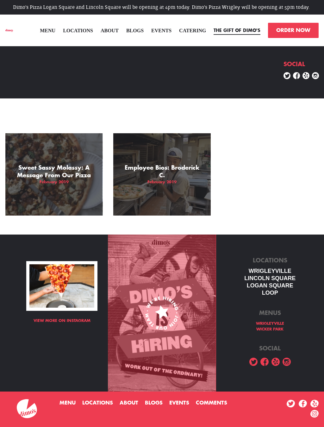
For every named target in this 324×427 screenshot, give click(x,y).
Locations (78, 30)
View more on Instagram (62, 321)
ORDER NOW (293, 30)
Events (161, 30)
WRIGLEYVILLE (270, 271)
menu (47, 30)
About (110, 30)
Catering (192, 30)
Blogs (135, 30)
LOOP (270, 293)
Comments (211, 402)
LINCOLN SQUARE (270, 278)
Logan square (270, 285)
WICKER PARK (270, 329)
